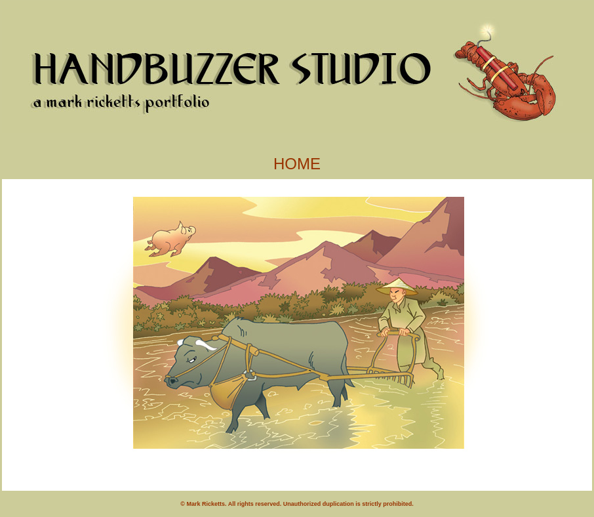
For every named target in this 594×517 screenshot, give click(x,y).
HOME (297, 164)
